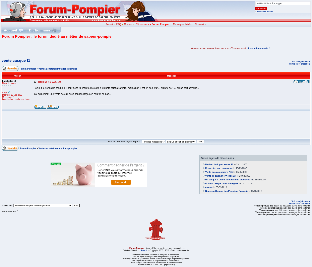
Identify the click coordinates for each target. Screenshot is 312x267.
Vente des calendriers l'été (219, 172)
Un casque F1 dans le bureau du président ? (228, 179)
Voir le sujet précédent (299, 64)
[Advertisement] (49, 48)
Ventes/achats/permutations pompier (58, 69)
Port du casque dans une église (221, 183)
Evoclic (144, 250)
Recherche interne (265, 12)
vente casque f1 (16, 60)
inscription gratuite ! (258, 48)
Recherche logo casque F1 (219, 164)
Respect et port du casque (219, 168)
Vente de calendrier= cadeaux (220, 176)
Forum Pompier (28, 69)
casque (209, 187)
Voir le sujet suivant (301, 62)
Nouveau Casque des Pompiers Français (226, 191)
